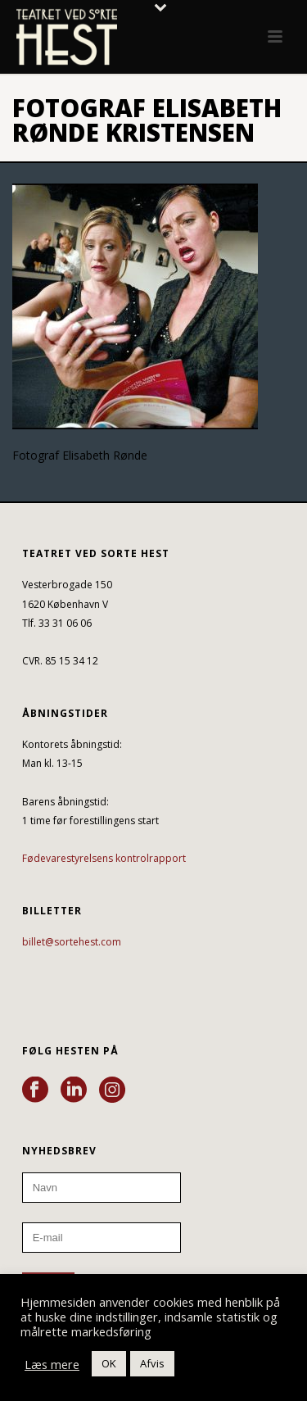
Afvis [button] (152, 1363)
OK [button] (109, 1363)
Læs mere (52, 1364)
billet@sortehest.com (71, 942)
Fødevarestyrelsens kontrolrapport (104, 858)
